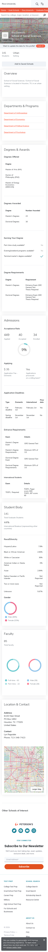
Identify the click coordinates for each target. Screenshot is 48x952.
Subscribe (24, 866)
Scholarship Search (33, 895)
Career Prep (8, 895)
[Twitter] (14, 830)
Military (7, 900)
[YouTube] (27, 830)
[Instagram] (33, 830)
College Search (32, 887)
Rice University (28, 10)
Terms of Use (9, 935)
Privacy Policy (9, 932)
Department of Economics (14, 120)
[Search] (37, 4)
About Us (29, 923)
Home (3, 10)
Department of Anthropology (15, 113)
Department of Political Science (16, 126)
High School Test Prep (12, 904)
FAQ (27, 932)
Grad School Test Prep (12, 891)
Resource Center (32, 900)
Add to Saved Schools (24, 64)
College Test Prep (10, 887)
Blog (28, 937)
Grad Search (31, 891)
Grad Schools (13, 10)
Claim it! (40, 46)
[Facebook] (20, 830)
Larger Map (36, 789)
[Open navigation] (42, 4)
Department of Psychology (14, 132)
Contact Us (30, 928)
